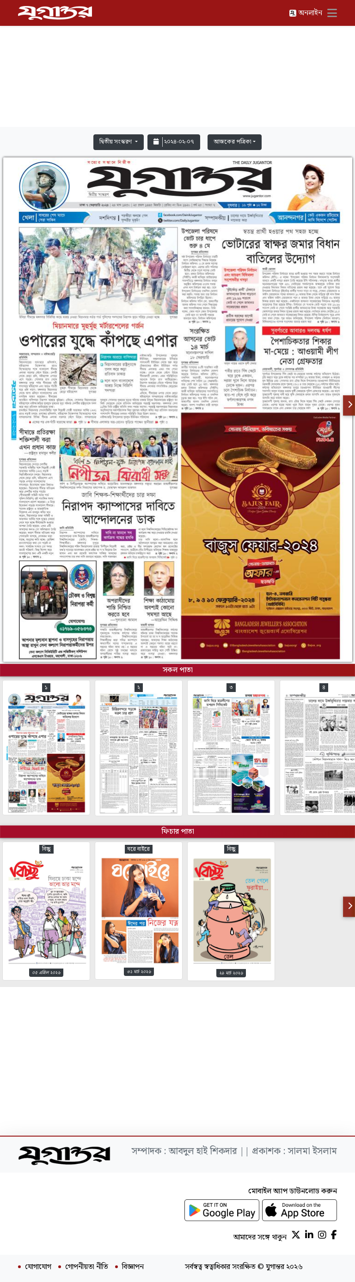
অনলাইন (305, 13)
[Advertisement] (177, 65)
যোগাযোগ (38, 1267)
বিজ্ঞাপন (133, 1267)
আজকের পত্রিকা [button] (232, 142)
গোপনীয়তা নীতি (86, 1267)
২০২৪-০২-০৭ (173, 142)
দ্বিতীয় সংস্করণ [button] (116, 142)
